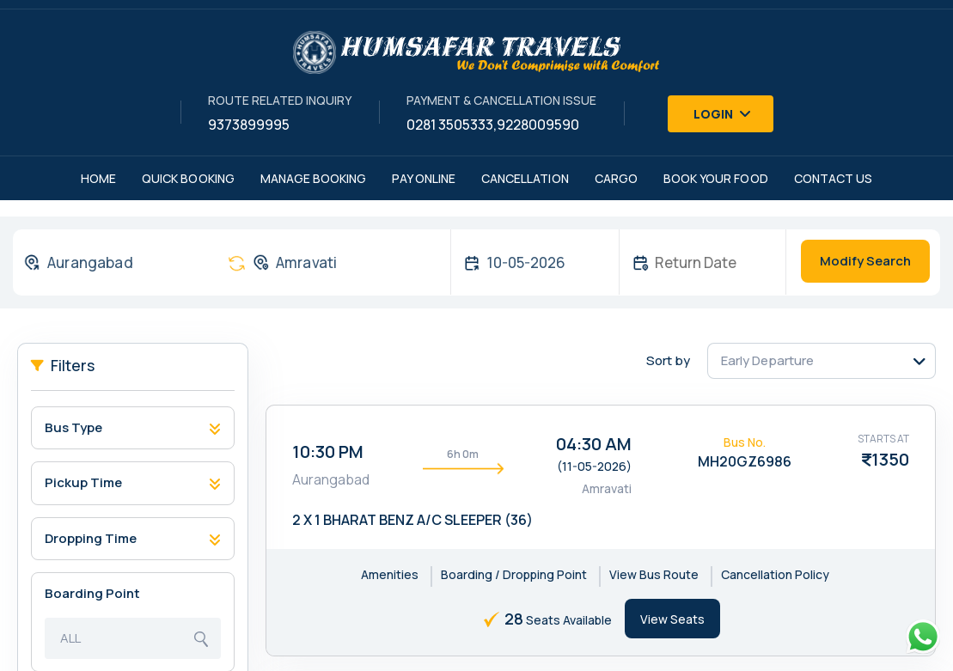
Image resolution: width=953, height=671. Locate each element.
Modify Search (865, 261)
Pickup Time (83, 482)
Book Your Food (715, 178)
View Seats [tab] (672, 619)
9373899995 (249, 124)
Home (98, 178)
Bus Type (73, 427)
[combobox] (112, 262)
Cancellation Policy (775, 574)
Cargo (616, 178)
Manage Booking (313, 178)
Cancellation (525, 178)
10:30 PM (327, 451)
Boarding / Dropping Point (514, 574)
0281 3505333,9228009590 (492, 124)
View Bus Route (654, 574)
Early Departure (767, 360)
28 (513, 618)
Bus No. (745, 442)
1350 (890, 459)
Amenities (389, 574)
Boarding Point (92, 593)
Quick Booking (188, 178)
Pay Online (423, 178)
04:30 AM (594, 443)
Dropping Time (91, 538)
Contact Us (833, 178)
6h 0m (463, 454)
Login (722, 114)
